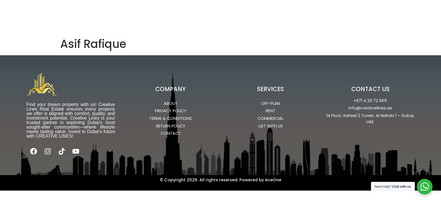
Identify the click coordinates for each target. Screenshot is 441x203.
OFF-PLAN (160, 15)
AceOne (273, 180)
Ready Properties (203, 15)
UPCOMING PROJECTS (304, 15)
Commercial (254, 15)
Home (133, 15)
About (348, 15)
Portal (242, 28)
